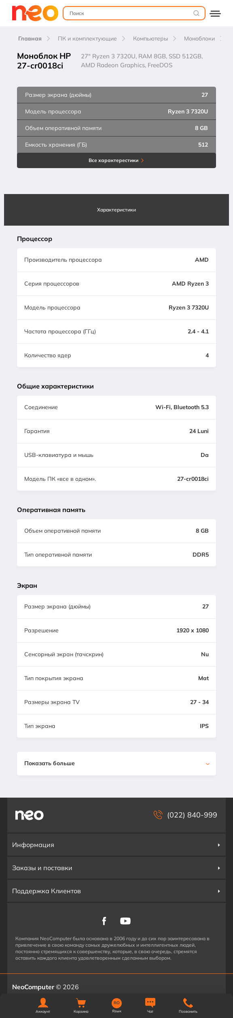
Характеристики (116, 210)
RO (117, 1003)
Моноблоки (199, 38)
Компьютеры (150, 38)
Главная (30, 38)
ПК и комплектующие (87, 38)
